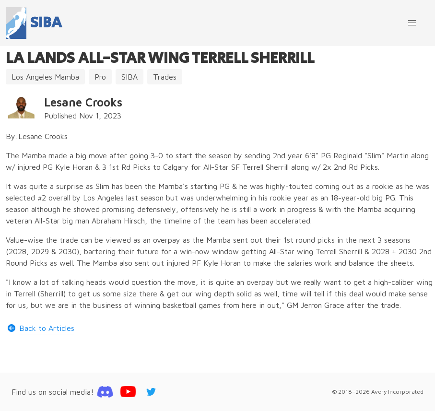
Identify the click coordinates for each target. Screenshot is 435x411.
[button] (412, 23)
